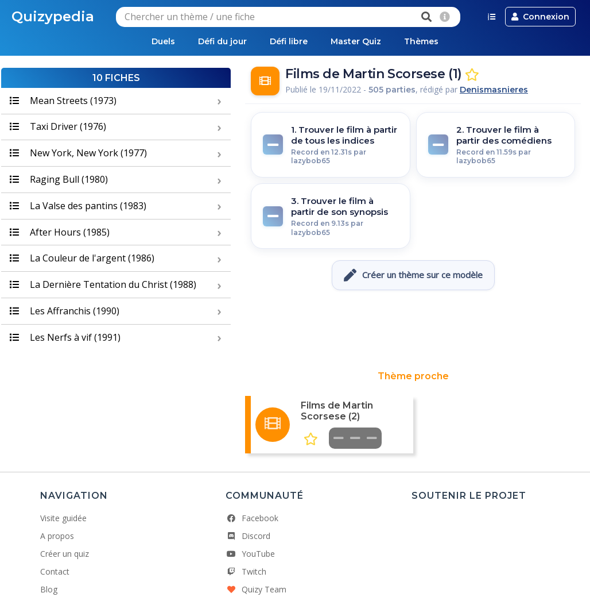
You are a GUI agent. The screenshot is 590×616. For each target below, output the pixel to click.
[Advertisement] (413, 330)
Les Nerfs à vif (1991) (65, 337)
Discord (248, 535)
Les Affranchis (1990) (64, 311)
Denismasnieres (494, 89)
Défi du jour (222, 41)
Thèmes (421, 41)
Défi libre (289, 41)
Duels (163, 41)
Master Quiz (356, 41)
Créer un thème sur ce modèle (413, 275)
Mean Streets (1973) (63, 100)
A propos (57, 535)
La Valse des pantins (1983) (78, 205)
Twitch (246, 571)
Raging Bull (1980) (59, 179)
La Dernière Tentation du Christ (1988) (103, 284)
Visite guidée (63, 518)
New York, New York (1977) (78, 153)
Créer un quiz (64, 553)
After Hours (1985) (60, 232)
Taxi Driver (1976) (58, 126)
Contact (54, 571)
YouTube (250, 553)
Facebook (252, 518)
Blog (48, 589)
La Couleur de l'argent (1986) (82, 258)
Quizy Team (256, 589)
